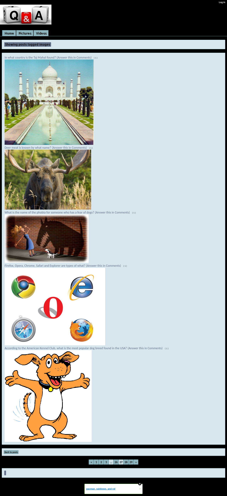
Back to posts (11, 452)
